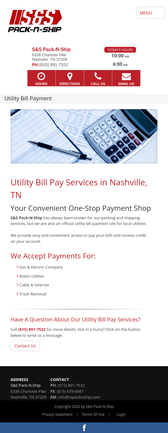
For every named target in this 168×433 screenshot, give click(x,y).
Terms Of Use (93, 414)
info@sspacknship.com (79, 397)
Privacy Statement (57, 414)
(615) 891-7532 (32, 329)
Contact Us (25, 346)
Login (121, 414)
